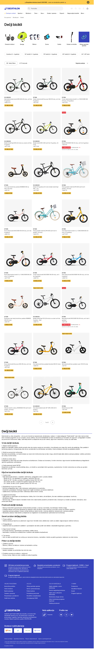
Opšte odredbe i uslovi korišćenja (55, 587)
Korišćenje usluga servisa (56, 597)
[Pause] (88, 2)
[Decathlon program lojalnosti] (34, 576)
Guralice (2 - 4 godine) (12, 54)
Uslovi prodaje (8, 638)
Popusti (62, 13)
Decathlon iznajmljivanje (34, 595)
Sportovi (21, 13)
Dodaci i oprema (52, 13)
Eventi (73, 591)
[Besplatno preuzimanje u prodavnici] (46, 568)
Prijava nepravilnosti (31, 638)
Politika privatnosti (54, 603)
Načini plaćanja (8, 591)
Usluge (29, 583)
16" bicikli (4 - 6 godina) (50, 54)
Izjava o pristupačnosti (44, 638)
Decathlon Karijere (76, 588)
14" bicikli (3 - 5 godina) (31, 54)
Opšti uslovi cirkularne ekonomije (55, 593)
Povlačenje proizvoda (33, 593)
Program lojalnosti (76, 593)
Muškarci (29, 13)
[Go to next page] (53, 422)
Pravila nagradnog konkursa (57, 590)
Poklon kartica (31, 591)
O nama (73, 583)
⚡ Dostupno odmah (10, 13)
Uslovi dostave (8, 588)
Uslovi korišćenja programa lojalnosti (56, 600)
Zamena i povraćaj (9, 593)
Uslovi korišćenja (55, 583)
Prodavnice (74, 586)
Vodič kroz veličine (9, 598)
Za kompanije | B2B (32, 598)
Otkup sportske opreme (33, 586)
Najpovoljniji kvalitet (73, 13)
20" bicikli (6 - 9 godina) (69, 54)
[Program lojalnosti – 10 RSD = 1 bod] (76, 568)
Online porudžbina (10, 583)
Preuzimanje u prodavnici (11, 595)
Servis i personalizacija (33, 588)
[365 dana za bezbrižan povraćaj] (17, 568)
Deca (43, 13)
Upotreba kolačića (19, 638)
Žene (36, 13)
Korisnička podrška (9, 586)
